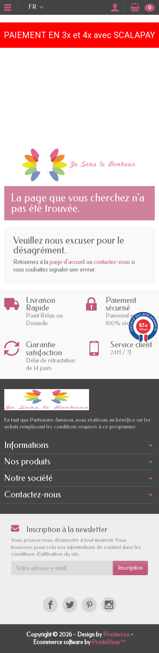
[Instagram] (108, 604)
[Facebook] (50, 604)
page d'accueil (67, 262)
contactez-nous (112, 262)
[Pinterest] (89, 604)
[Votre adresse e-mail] (62, 568)
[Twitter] (69, 604)
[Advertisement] (79, 95)
